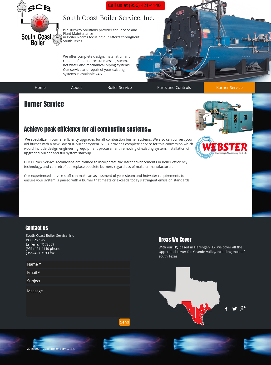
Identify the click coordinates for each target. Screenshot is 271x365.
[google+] (243, 308)
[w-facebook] (226, 308)
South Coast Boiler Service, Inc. (108, 17)
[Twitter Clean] (234, 308)
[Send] (124, 322)
